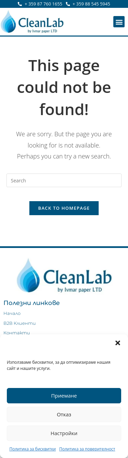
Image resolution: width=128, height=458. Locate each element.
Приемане (64, 395)
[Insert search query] (64, 180)
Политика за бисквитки (32, 449)
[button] (117, 342)
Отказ (64, 414)
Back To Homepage (64, 208)
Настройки (64, 433)
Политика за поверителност (87, 449)
